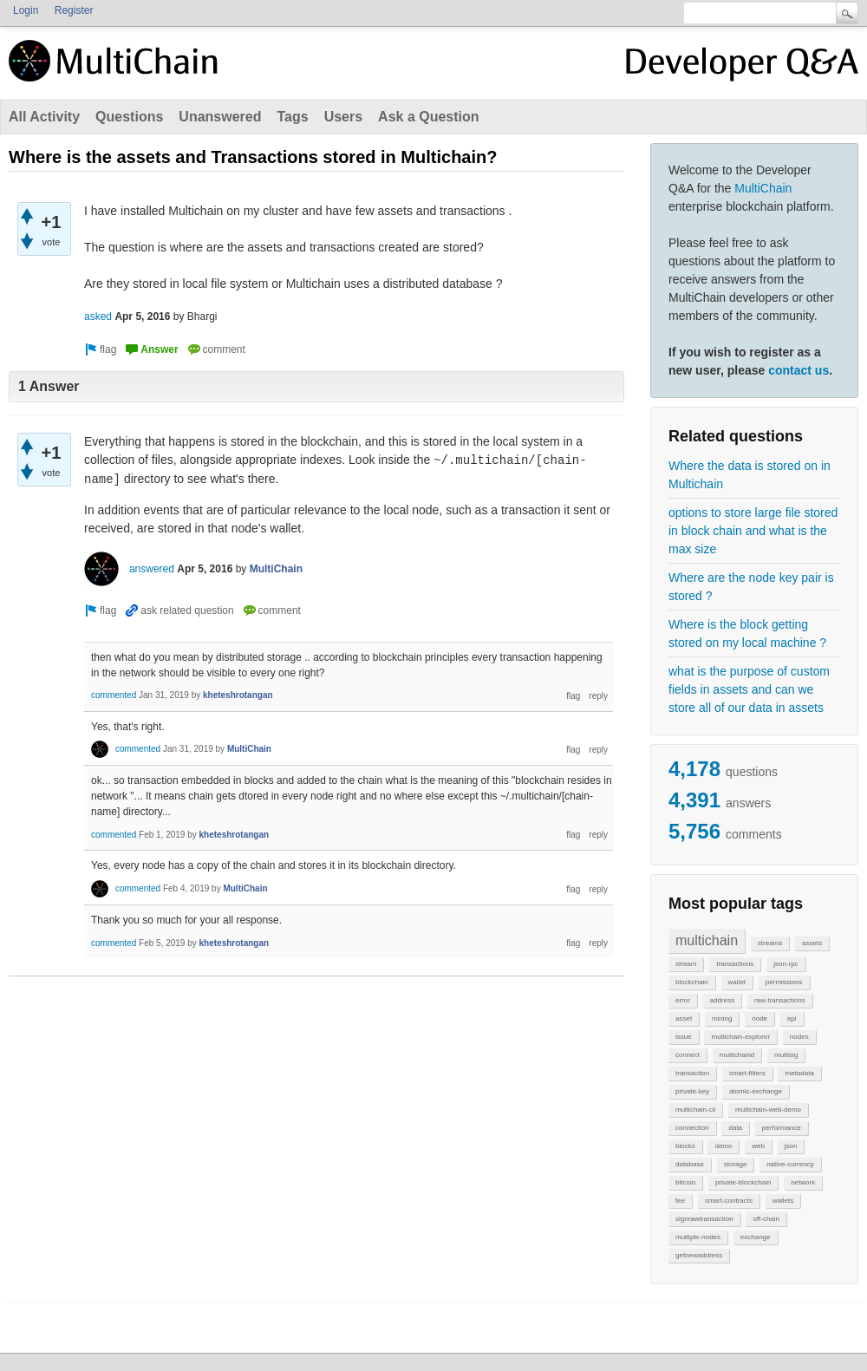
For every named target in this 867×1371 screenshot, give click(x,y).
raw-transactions (779, 1000)
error (682, 1000)
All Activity (44, 116)
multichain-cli (695, 1109)
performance (781, 1128)
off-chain (766, 1219)
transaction (692, 1073)
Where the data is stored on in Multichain (749, 475)
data (735, 1128)
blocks (685, 1146)
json (791, 1146)
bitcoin (685, 1182)
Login (25, 10)
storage (735, 1164)
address (722, 1000)
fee (680, 1201)
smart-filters (747, 1073)
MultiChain (763, 188)
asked (98, 316)
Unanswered (220, 116)
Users (343, 116)
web (758, 1146)
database (689, 1164)
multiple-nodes (697, 1237)
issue (683, 1037)
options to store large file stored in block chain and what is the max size (753, 531)
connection (692, 1128)
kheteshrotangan (238, 695)
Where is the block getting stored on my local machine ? (747, 633)
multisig (786, 1055)
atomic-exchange (755, 1091)
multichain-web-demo (768, 1109)
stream (685, 964)
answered (151, 569)
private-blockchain (743, 1182)
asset (683, 1018)
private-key (692, 1091)
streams (770, 943)
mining (722, 1018)
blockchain (691, 982)
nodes (799, 1037)
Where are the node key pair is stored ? (751, 587)
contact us (798, 370)
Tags (292, 116)
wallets (782, 1201)
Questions (129, 116)
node (759, 1018)
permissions (784, 982)
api (792, 1018)
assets (812, 943)
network (803, 1182)
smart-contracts (729, 1201)
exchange (755, 1237)
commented (113, 695)
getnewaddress (698, 1255)
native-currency (790, 1164)
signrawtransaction (704, 1219)
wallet (737, 982)
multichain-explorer (740, 1037)
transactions (734, 964)
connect (687, 1055)
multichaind (737, 1055)
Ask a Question (428, 116)
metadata (799, 1073)
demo (723, 1146)
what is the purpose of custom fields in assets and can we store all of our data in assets (749, 689)
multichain (706, 940)
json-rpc (785, 964)
